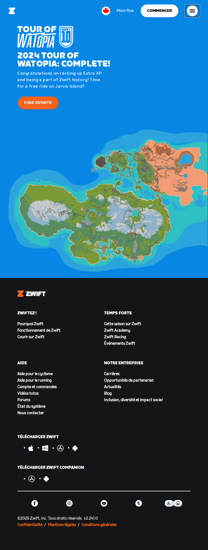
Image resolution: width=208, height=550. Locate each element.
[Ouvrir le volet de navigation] (192, 11)
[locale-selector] (106, 11)
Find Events (38, 102)
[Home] (12, 10)
